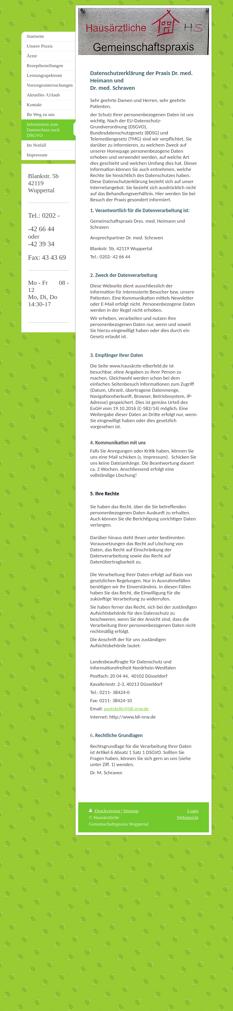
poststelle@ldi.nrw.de (126, 709)
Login (192, 810)
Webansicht (187, 817)
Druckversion (105, 810)
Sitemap (131, 810)
